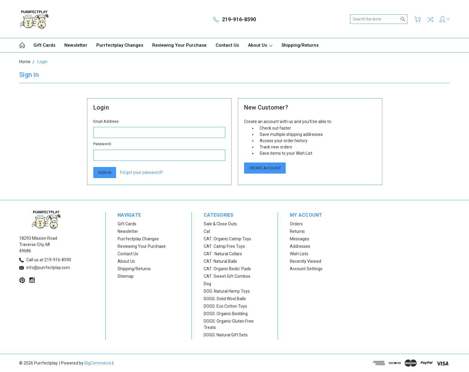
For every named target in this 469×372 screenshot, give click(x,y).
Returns (297, 231)
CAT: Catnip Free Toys (224, 246)
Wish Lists (299, 253)
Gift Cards (44, 45)
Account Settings (306, 268)
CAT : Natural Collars (223, 253)
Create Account (265, 168)
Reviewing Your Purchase (179, 45)
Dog (207, 283)
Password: (102, 144)
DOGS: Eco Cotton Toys (225, 306)
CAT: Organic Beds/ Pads (227, 268)
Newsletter (75, 45)
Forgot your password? (141, 172)
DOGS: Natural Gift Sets (226, 334)
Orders (296, 223)
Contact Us (227, 45)
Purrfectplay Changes (119, 45)
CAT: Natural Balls (220, 261)
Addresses (300, 246)
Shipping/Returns (300, 45)
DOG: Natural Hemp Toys (227, 291)
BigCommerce (98, 363)
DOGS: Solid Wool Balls (225, 298)
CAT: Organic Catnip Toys (227, 238)
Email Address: (106, 121)
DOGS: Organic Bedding (226, 313)
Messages (299, 238)
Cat (207, 231)
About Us (260, 45)
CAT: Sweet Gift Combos (227, 276)
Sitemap (126, 276)
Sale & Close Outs (220, 223)
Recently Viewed (305, 261)
